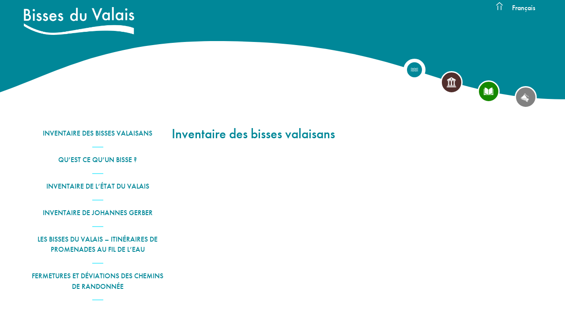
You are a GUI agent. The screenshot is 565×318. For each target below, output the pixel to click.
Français (523, 7)
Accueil (499, 6)
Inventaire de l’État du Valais (97, 186)
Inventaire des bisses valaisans (97, 133)
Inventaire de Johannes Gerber (98, 212)
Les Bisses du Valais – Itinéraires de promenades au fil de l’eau (98, 244)
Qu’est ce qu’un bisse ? (97, 159)
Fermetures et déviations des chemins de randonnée (97, 281)
